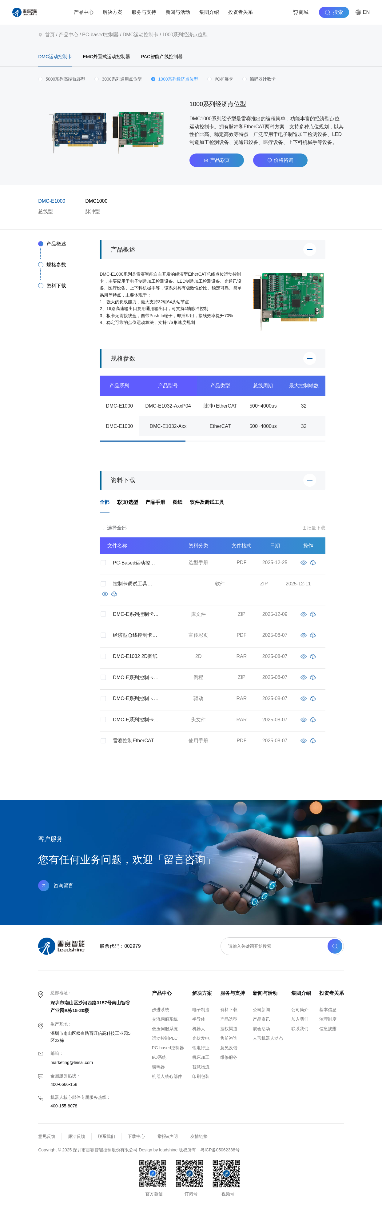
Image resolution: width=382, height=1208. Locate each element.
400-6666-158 (63, 1084)
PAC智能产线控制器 (176, 56)
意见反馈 (228, 1048)
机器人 (198, 1029)
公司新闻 (261, 1009)
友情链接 (199, 1136)
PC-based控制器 (100, 34)
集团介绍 (209, 12)
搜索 (334, 12)
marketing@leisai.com (71, 1062)
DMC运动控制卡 (140, 34)
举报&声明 (167, 1136)
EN (362, 12)
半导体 (198, 1019)
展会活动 (261, 1029)
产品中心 (84, 12)
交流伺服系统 (165, 1019)
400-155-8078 (63, 1106)
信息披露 (327, 1029)
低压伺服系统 (165, 1029)
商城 (300, 12)
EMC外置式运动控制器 (114, 56)
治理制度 (327, 1019)
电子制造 (200, 1009)
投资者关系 (240, 12)
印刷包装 (200, 1076)
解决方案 (112, 12)
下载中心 (136, 1136)
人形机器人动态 (268, 1038)
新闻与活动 (177, 12)
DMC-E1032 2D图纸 (135, 656)
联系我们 (299, 1029)
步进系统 (160, 1009)
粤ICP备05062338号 (220, 1150)
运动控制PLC (164, 1038)
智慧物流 (200, 1067)
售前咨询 (228, 1038)
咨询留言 (55, 885)
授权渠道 (228, 1029)
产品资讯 (261, 1019)
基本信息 (327, 1009)
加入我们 (299, 1019)
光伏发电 (200, 1038)
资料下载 (228, 1009)
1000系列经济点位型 (185, 34)
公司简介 (299, 1009)
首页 (50, 34)
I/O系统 (159, 1057)
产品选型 (228, 1019)
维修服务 (228, 1057)
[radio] (61, 79)
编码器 (158, 1067)
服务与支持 (144, 12)
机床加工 (200, 1057)
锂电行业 (200, 1048)
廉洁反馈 (76, 1136)
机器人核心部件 (167, 1076)
